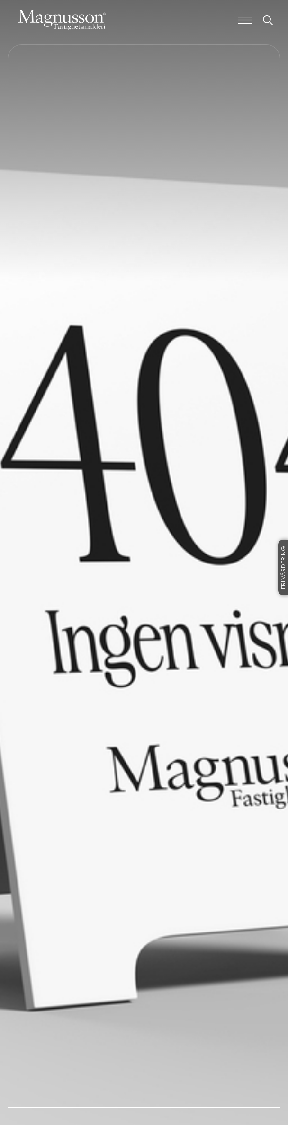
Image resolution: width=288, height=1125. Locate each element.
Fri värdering (284, 567)
